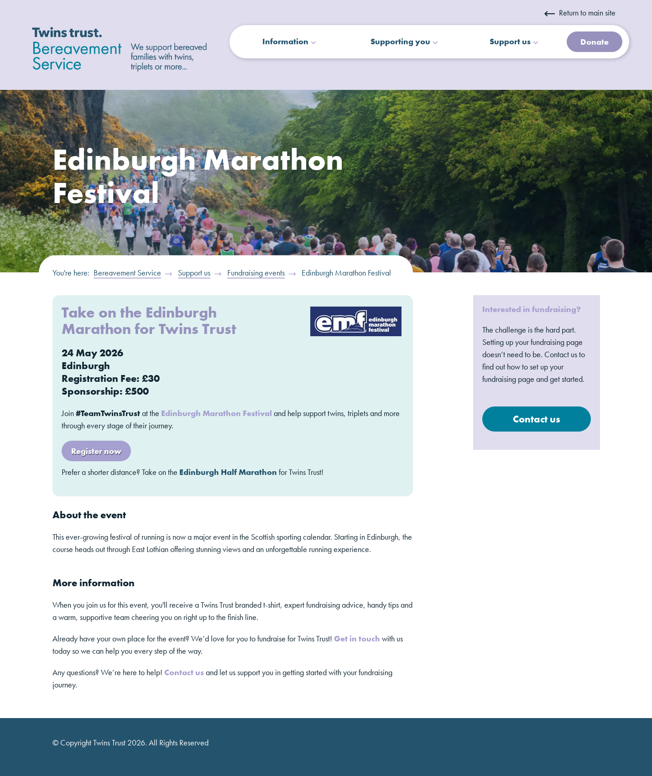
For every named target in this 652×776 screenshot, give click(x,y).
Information (285, 41)
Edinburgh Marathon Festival (216, 413)
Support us (510, 41)
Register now (96, 451)
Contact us (184, 672)
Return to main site (579, 12)
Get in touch (357, 638)
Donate (594, 41)
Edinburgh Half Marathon (228, 472)
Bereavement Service (127, 272)
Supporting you (400, 41)
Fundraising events (256, 272)
